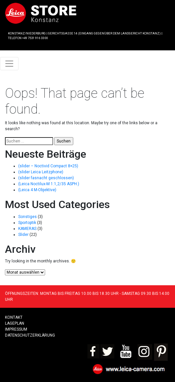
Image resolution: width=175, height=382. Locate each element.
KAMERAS (27, 228)
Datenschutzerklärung (30, 335)
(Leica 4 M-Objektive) (37, 190)
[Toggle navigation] (9, 63)
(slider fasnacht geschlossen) (46, 178)
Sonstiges (27, 216)
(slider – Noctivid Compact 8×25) (48, 166)
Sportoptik (27, 222)
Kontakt (14, 317)
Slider (23, 234)
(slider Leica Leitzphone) (40, 172)
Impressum (16, 329)
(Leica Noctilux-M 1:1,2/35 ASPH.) (48, 184)
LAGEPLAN (14, 323)
